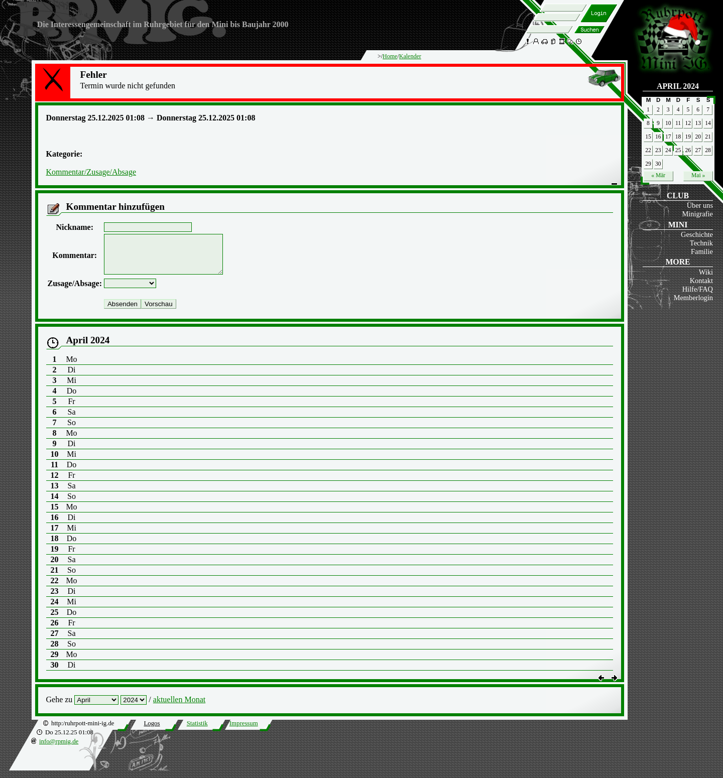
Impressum (243, 730)
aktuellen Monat (179, 707)
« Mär (658, 175)
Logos (152, 730)
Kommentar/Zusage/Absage (91, 172)
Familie (702, 251)
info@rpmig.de (58, 748)
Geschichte (697, 234)
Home (390, 56)
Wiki (706, 272)
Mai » (698, 175)
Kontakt (701, 281)
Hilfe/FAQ (697, 289)
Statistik (197, 730)
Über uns (700, 205)
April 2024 (678, 86)
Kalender (410, 56)
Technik (701, 243)
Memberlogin (693, 298)
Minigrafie (697, 214)
